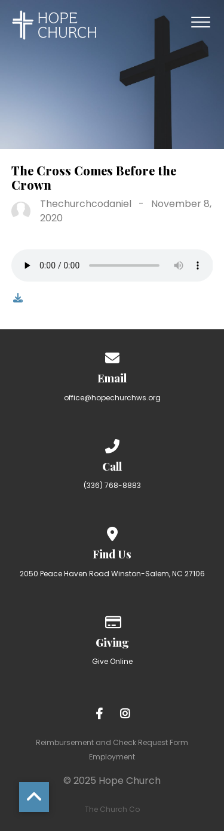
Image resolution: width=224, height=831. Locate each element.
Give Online (112, 661)
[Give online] (112, 620)
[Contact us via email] (112, 356)
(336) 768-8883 (112, 485)
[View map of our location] (112, 532)
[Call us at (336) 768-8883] (112, 444)
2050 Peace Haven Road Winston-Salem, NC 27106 (112, 574)
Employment (112, 757)
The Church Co (112, 809)
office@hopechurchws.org (112, 398)
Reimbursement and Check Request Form (112, 742)
